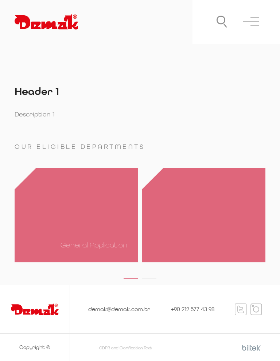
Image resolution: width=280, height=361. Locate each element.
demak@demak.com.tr (119, 309)
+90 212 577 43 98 (192, 309)
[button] (131, 278)
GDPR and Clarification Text (125, 348)
